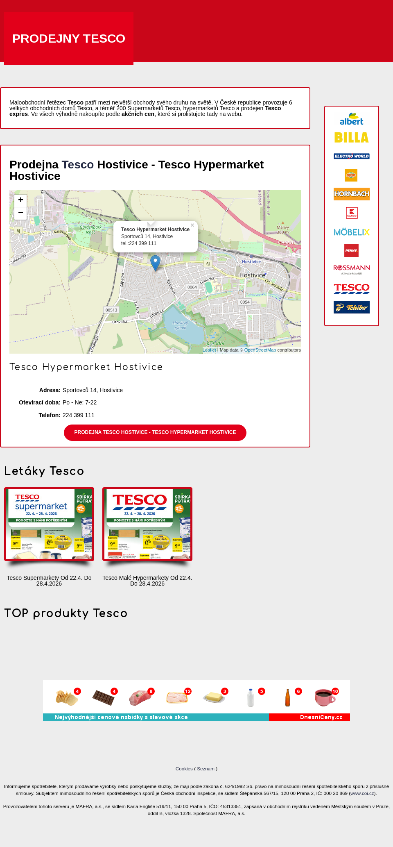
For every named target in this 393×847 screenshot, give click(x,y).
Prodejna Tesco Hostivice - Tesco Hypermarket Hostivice (155, 432)
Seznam (206, 768)
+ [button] (20, 201)
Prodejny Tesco (68, 38)
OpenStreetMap (260, 349)
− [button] (20, 213)
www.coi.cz (362, 793)
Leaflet (209, 349)
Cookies (185, 768)
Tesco (78, 164)
